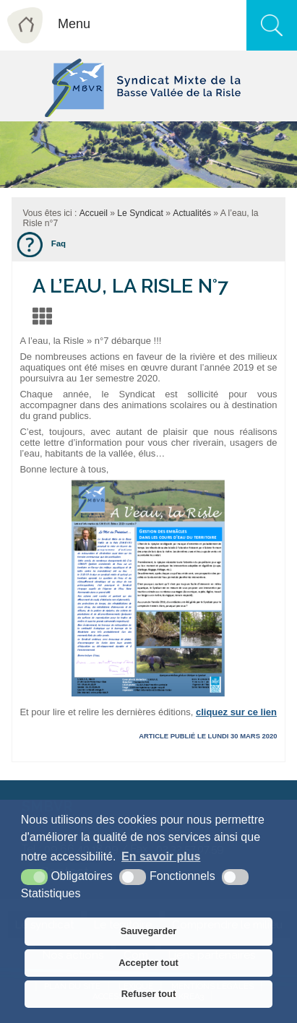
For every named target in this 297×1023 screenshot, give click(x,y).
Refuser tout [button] (148, 993)
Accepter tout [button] (148, 962)
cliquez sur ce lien (236, 712)
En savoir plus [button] (160, 856)
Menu (74, 24)
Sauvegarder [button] (149, 930)
